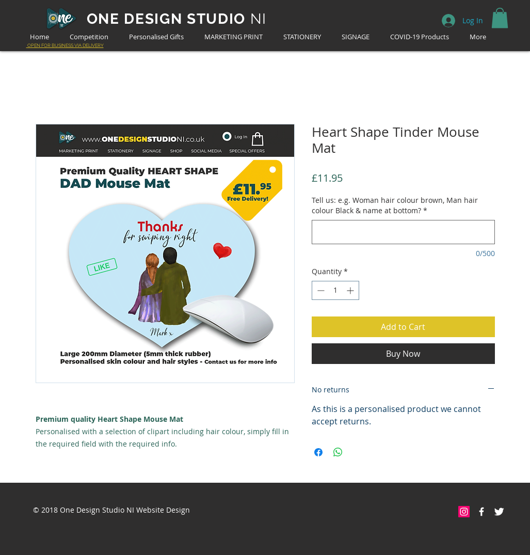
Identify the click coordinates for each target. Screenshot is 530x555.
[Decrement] (319, 290)
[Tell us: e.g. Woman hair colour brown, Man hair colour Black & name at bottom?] (403, 232)
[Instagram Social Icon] (464, 511)
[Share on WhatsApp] (338, 452)
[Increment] (351, 290)
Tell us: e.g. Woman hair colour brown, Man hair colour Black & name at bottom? (395, 205)
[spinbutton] (335, 290)
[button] (499, 18)
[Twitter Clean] (499, 511)
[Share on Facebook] (318, 452)
